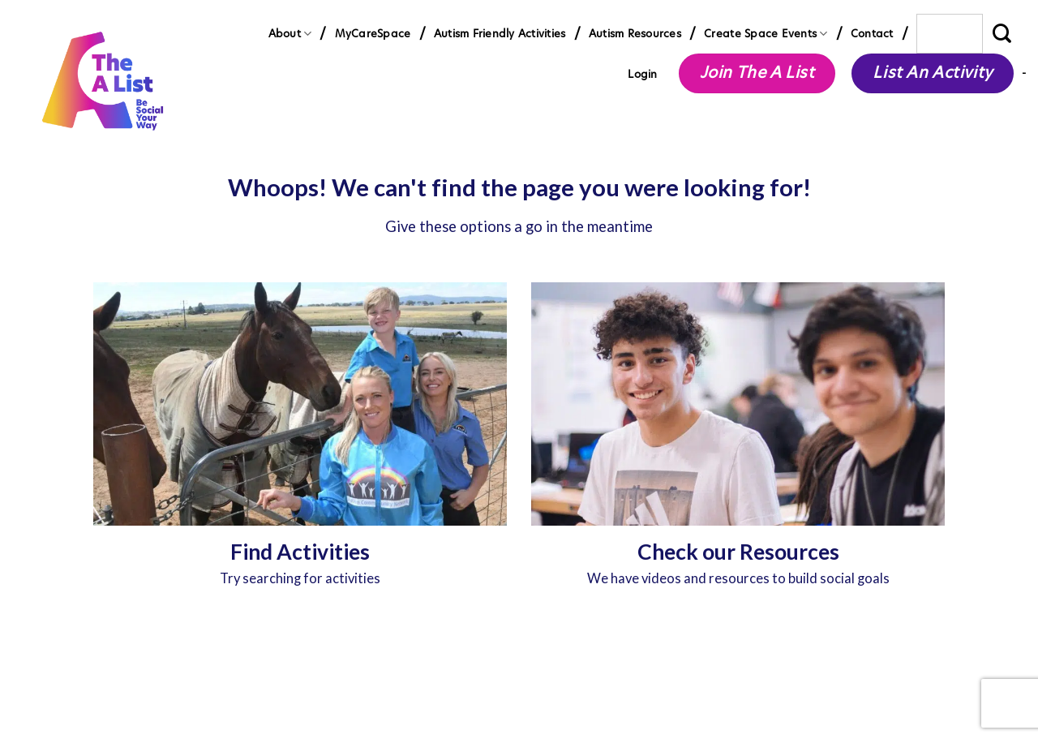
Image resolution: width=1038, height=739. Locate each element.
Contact (872, 33)
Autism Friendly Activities (500, 33)
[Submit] (1003, 34)
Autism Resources (635, 33)
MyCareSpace (373, 33)
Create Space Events (765, 33)
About (290, 33)
